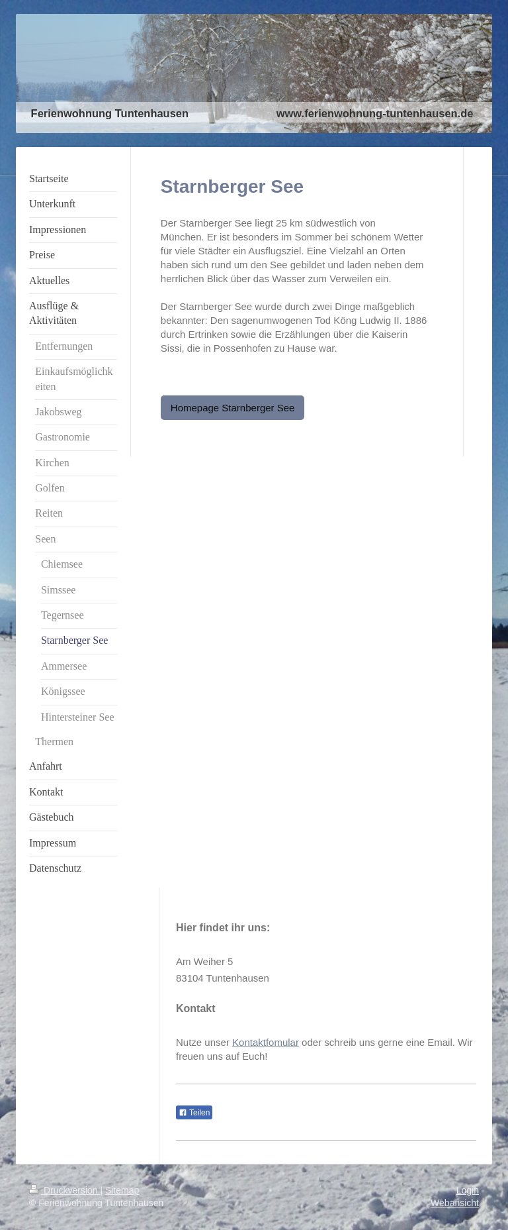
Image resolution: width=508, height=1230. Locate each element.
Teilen (194, 1112)
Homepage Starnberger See (233, 407)
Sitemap (122, 1190)
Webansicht (455, 1203)
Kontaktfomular (265, 1042)
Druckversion (64, 1190)
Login (467, 1190)
